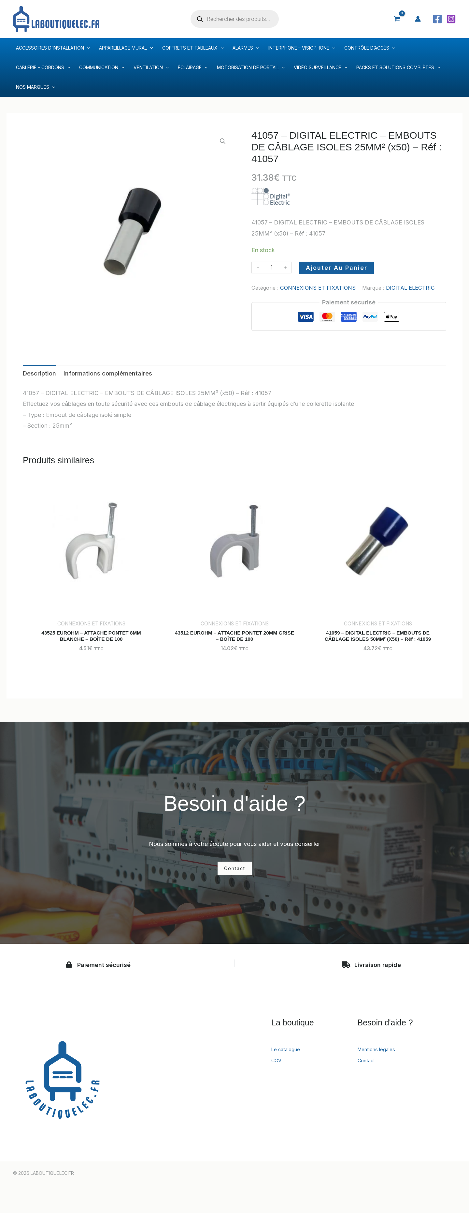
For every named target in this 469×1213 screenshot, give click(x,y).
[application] (87, 48)
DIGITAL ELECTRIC (410, 287)
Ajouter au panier (336, 267)
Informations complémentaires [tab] (108, 373)
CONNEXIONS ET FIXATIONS (318, 287)
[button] (223, 141)
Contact (368, 1070)
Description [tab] (39, 373)
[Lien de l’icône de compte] (418, 19)
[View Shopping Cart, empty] (397, 19)
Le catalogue (288, 1059)
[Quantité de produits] (271, 267)
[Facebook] (437, 19)
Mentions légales (380, 1059)
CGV (277, 1070)
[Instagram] (451, 19)
